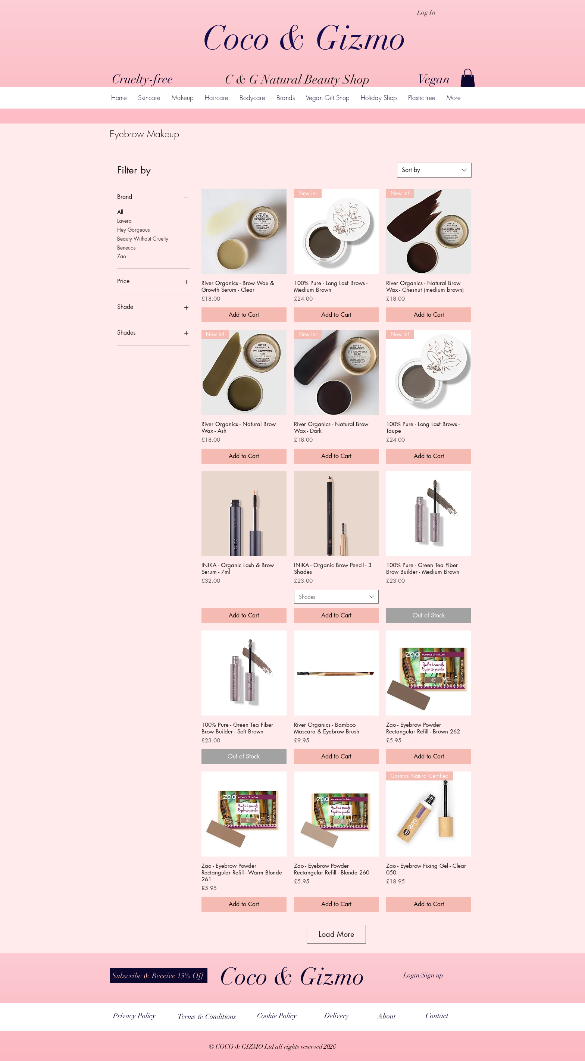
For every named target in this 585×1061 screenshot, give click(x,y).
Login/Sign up (423, 975)
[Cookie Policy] (277, 1015)
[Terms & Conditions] (207, 1016)
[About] (387, 1016)
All (120, 212)
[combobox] (434, 170)
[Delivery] (336, 1015)
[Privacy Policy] (134, 1015)
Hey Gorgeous (133, 229)
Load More (336, 934)
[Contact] (437, 1015)
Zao (121, 256)
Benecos (126, 247)
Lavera (124, 220)
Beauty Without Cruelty (142, 238)
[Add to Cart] (244, 314)
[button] (467, 78)
